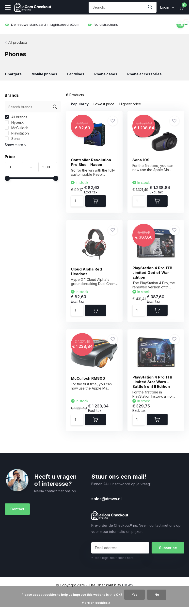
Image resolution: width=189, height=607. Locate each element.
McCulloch (16, 128)
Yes (134, 594)
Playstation (17, 133)
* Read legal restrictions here (112, 558)
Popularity (80, 104)
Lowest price (104, 104)
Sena (12, 138)
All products (18, 42)
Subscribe (168, 548)
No (157, 594)
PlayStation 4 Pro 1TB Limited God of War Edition (152, 273)
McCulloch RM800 (88, 378)
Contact (17, 509)
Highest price (130, 104)
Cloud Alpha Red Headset (86, 271)
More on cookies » (95, 603)
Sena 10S (140, 160)
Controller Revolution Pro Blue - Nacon (91, 162)
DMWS (127, 585)
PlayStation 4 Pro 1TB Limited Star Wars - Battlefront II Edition (152, 382)
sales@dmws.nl (106, 498)
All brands (16, 117)
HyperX (14, 122)
